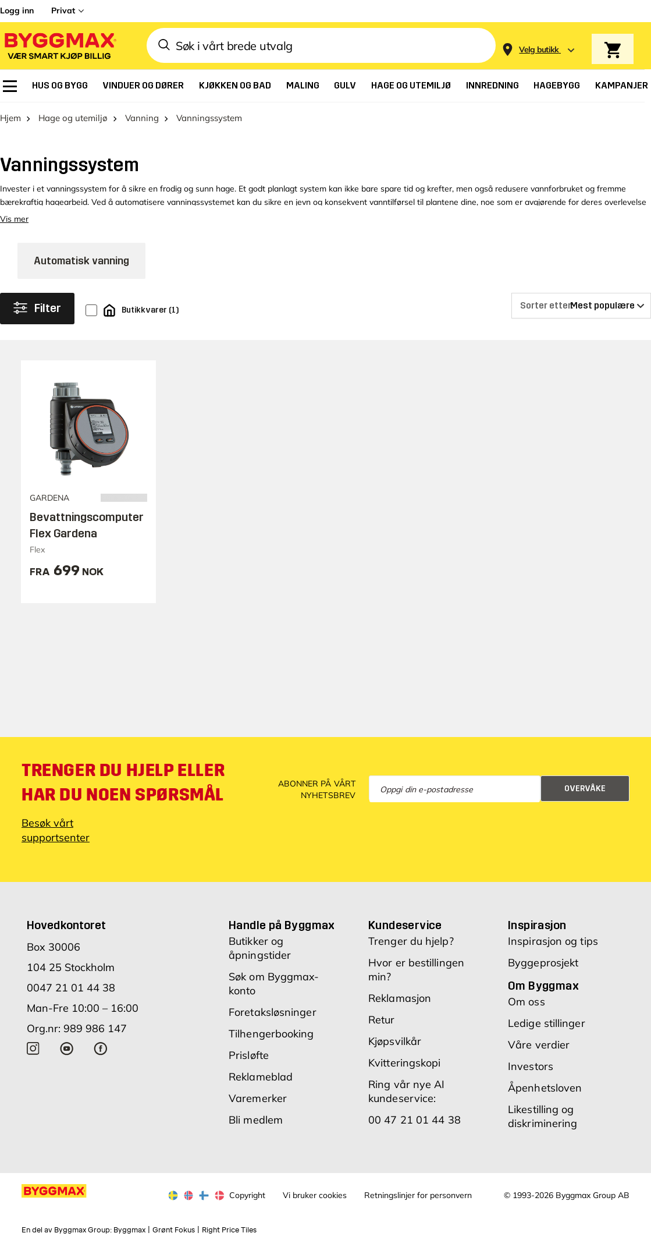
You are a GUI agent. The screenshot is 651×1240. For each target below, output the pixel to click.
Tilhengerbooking (271, 1033)
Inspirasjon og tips (553, 941)
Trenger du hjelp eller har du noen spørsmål (123, 782)
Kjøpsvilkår (394, 1041)
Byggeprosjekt (543, 962)
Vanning (142, 117)
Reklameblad (261, 1076)
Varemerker (258, 1098)
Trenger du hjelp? (411, 941)
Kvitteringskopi (404, 1062)
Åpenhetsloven (545, 1087)
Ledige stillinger (546, 1023)
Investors (530, 1066)
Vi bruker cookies (315, 1195)
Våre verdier (539, 1044)
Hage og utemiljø (73, 117)
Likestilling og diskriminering (542, 1116)
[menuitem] (10, 86)
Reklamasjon (399, 998)
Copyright (247, 1195)
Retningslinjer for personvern (418, 1195)
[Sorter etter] (581, 305)
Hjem (10, 117)
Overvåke (585, 788)
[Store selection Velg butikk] (539, 49)
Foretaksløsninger (272, 1012)
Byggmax (129, 1230)
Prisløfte (249, 1055)
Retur (381, 1019)
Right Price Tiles (229, 1230)
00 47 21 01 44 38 (414, 1119)
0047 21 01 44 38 (71, 987)
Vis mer (14, 219)
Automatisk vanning (81, 260)
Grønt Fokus (173, 1230)
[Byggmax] (59, 45)
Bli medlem (256, 1119)
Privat (63, 10)
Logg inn (17, 10)
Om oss (526, 1001)
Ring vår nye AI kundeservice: (406, 1091)
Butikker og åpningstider (260, 948)
